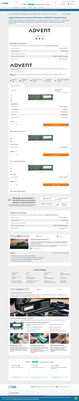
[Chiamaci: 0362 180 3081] (49, 386)
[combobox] (16, 90)
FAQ (56, 245)
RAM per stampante (29, 9)
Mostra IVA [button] (62, 4)
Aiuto (70, 1)
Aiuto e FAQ (20, 255)
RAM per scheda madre (39, 9)
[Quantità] (14, 125)
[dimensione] (14, 90)
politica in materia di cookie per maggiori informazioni (26, 399)
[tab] (19, 236)
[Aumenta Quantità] (17, 125)
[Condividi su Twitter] (39, 38)
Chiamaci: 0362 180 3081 (62, 199)
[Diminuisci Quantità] (11, 125)
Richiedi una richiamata (62, 204)
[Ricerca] (55, 2)
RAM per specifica (53, 9)
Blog (20, 261)
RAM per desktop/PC (13, 9)
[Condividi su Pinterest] (42, 39)
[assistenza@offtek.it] (36, 386)
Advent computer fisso (29, 22)
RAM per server (21, 9)
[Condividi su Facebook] (36, 39)
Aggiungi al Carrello (56, 124)
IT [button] (73, 1)
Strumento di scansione (59, 22)
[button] (73, 398)
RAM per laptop (5, 9)
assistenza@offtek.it (47, 203)
